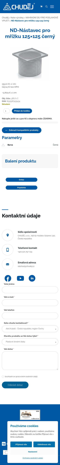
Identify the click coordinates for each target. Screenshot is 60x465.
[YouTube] (20, 278)
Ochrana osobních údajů (33, 458)
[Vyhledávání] (46, 6)
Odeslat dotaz (15, 385)
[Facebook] (8, 278)
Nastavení (32, 452)
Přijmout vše (21, 444)
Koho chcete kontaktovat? (16, 323)
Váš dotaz (9, 349)
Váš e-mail (9, 297)
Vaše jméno (9, 284)
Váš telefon (9, 310)
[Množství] (6, 111)
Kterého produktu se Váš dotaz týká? (21, 336)
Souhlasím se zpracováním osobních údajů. (20, 377)
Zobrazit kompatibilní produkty (21, 130)
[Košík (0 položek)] (41, 6)
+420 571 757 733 (25, 252)
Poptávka (21, 187)
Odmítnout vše (44, 444)
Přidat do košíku (22, 111)
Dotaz (21, 180)
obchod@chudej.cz (26, 266)
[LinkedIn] (32, 278)
